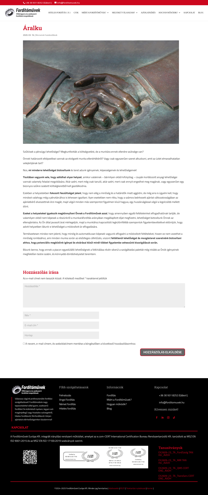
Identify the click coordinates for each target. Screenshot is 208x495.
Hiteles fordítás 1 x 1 (59, 13)
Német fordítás (67, 404)
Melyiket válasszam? (123, 13)
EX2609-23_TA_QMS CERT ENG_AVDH (173, 469)
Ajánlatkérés (148, 13)
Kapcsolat (189, 13)
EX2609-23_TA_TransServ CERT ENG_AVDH (176, 477)
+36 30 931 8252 (34, 2)
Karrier (150, 488)
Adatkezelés (114, 488)
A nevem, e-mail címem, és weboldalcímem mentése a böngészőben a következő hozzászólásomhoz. (80, 344)
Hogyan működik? (168, 13)
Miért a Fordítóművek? (94, 13)
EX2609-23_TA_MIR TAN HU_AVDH (172, 461)
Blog (200, 13)
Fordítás (111, 395)
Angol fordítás (67, 400)
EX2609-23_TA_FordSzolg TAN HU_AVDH (175, 453)
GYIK (76, 13)
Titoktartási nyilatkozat (136, 488)
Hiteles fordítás (67, 408)
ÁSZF (122, 488)
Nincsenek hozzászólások (46, 34)
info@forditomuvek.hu (171, 402)
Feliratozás (65, 395)
